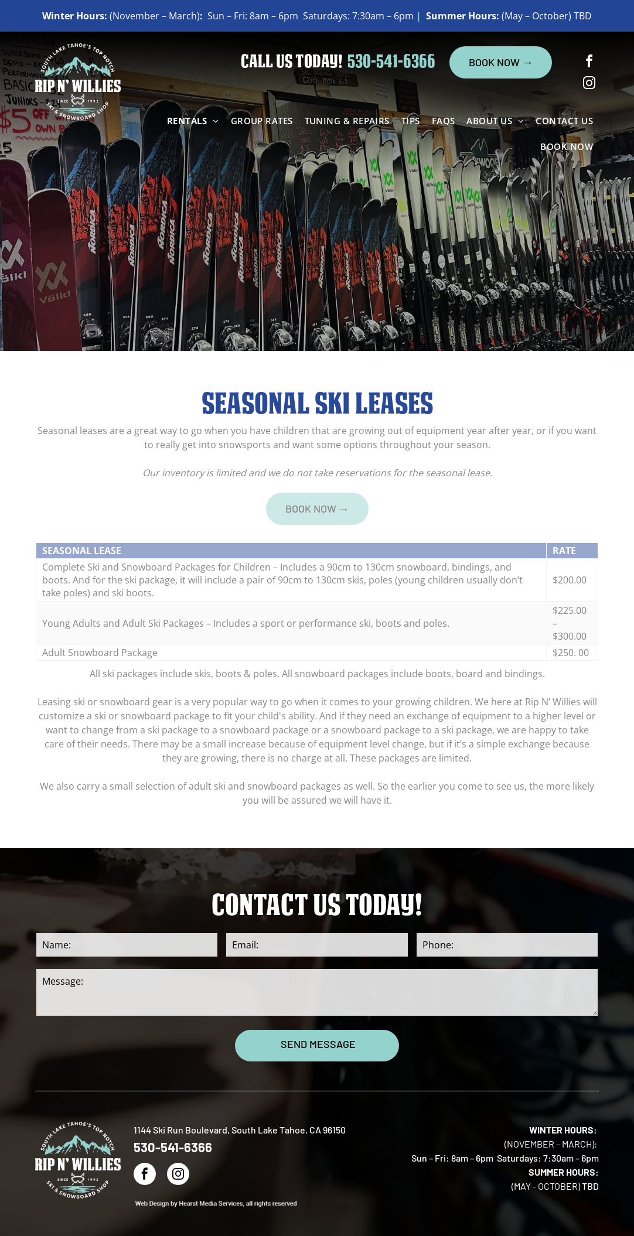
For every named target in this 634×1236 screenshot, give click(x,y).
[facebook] (589, 63)
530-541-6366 (391, 63)
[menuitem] (193, 121)
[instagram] (589, 84)
